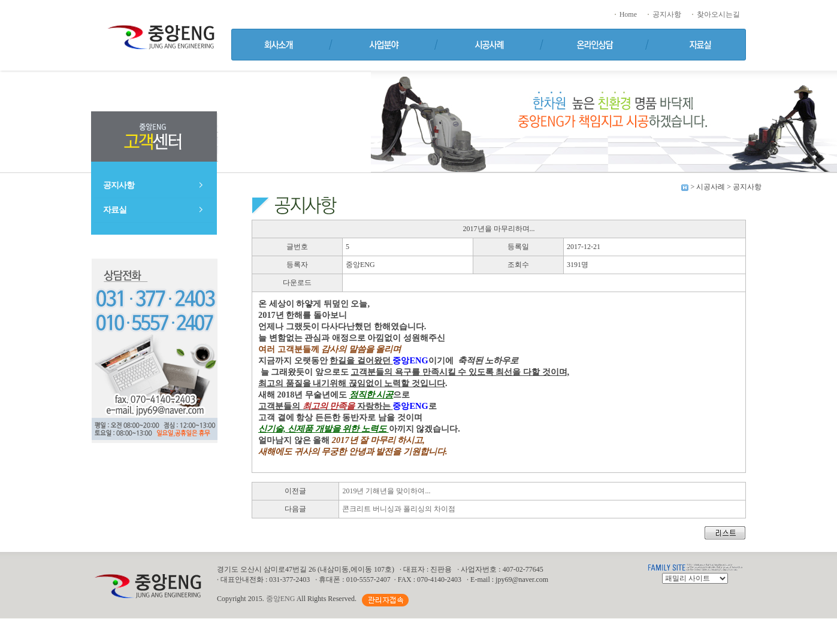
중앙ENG (280, 598)
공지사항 (663, 14)
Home (625, 14)
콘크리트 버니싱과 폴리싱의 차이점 (398, 509)
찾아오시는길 (715, 14)
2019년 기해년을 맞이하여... (386, 491)
